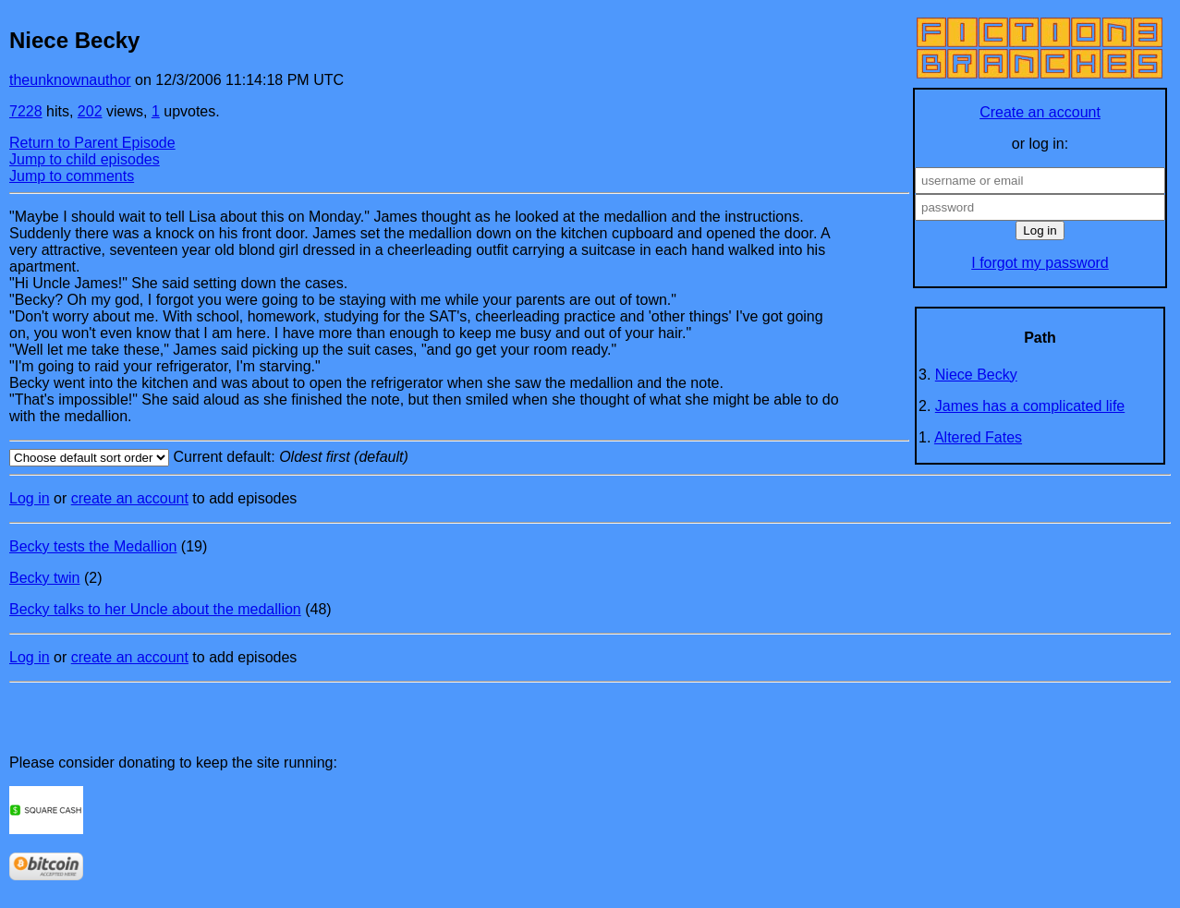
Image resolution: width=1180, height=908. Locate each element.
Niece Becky (976, 374)
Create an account (1040, 112)
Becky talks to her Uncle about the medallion (155, 609)
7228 (26, 111)
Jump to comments (71, 176)
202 (90, 111)
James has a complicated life (1030, 406)
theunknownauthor (70, 80)
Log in (29, 498)
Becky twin (44, 578)
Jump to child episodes (84, 159)
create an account (130, 498)
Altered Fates (978, 437)
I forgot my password (1040, 263)
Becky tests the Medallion (92, 546)
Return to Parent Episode (92, 143)
